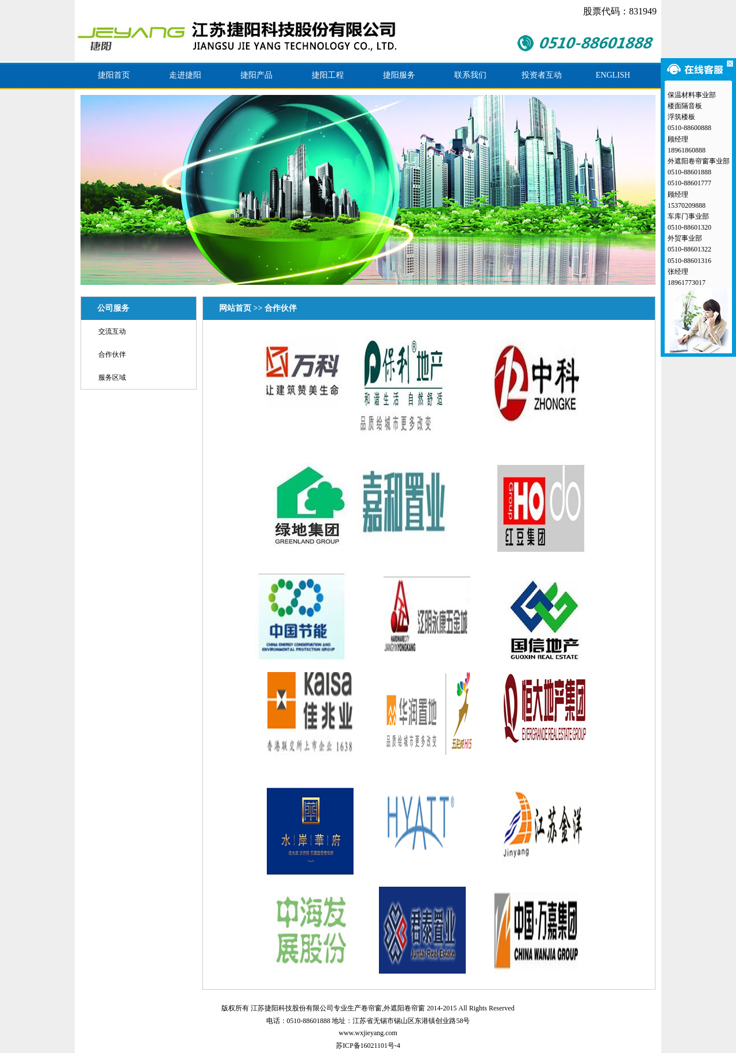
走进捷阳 (185, 75)
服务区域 (112, 377)
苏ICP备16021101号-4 (368, 1045)
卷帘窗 (371, 1008)
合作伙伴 (112, 354)
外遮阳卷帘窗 (404, 1008)
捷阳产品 (256, 75)
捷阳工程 (328, 75)
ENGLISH (613, 75)
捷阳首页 (114, 75)
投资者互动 (542, 75)
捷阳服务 (399, 75)
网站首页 (235, 308)
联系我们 (470, 75)
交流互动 (112, 331)
